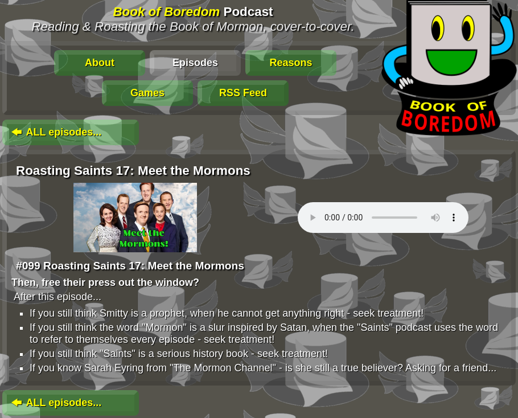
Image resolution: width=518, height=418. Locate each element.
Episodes (195, 62)
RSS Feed (243, 93)
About (99, 62)
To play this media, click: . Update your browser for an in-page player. (383, 217)
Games (147, 93)
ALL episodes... (55, 132)
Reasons (290, 62)
